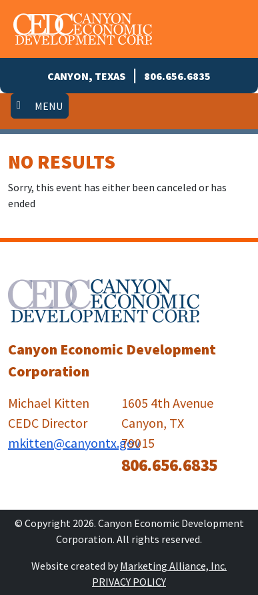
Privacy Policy (129, 581)
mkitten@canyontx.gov (74, 442)
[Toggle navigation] (40, 106)
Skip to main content (0, 11)
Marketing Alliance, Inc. (173, 565)
